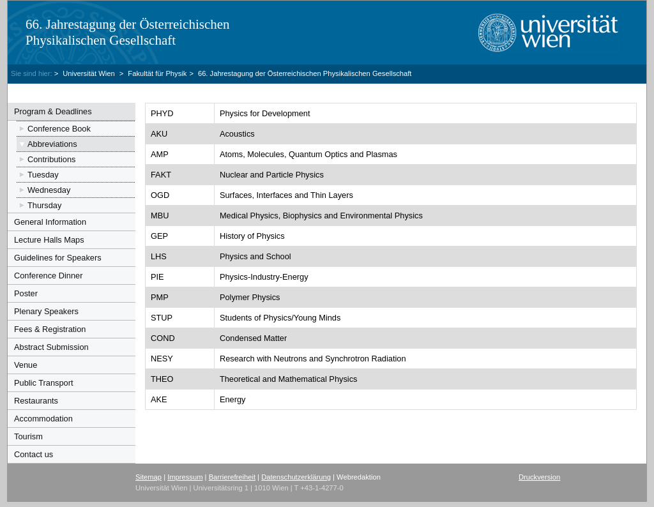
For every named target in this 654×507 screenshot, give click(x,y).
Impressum (184, 477)
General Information (50, 222)
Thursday (44, 205)
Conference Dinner (48, 275)
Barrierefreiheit (232, 477)
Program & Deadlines (53, 111)
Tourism (28, 436)
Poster (26, 293)
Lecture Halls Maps (49, 240)
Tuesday (43, 174)
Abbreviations (52, 144)
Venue (25, 365)
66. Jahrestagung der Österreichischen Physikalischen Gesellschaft (128, 32)
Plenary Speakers (46, 311)
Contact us (33, 454)
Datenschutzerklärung (296, 477)
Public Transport (43, 383)
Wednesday (48, 190)
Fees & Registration (50, 329)
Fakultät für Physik (157, 73)
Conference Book (59, 128)
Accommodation (43, 418)
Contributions (51, 159)
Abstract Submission (51, 347)
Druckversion (539, 477)
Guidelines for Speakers (58, 257)
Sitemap (148, 477)
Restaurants (36, 400)
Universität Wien (90, 73)
